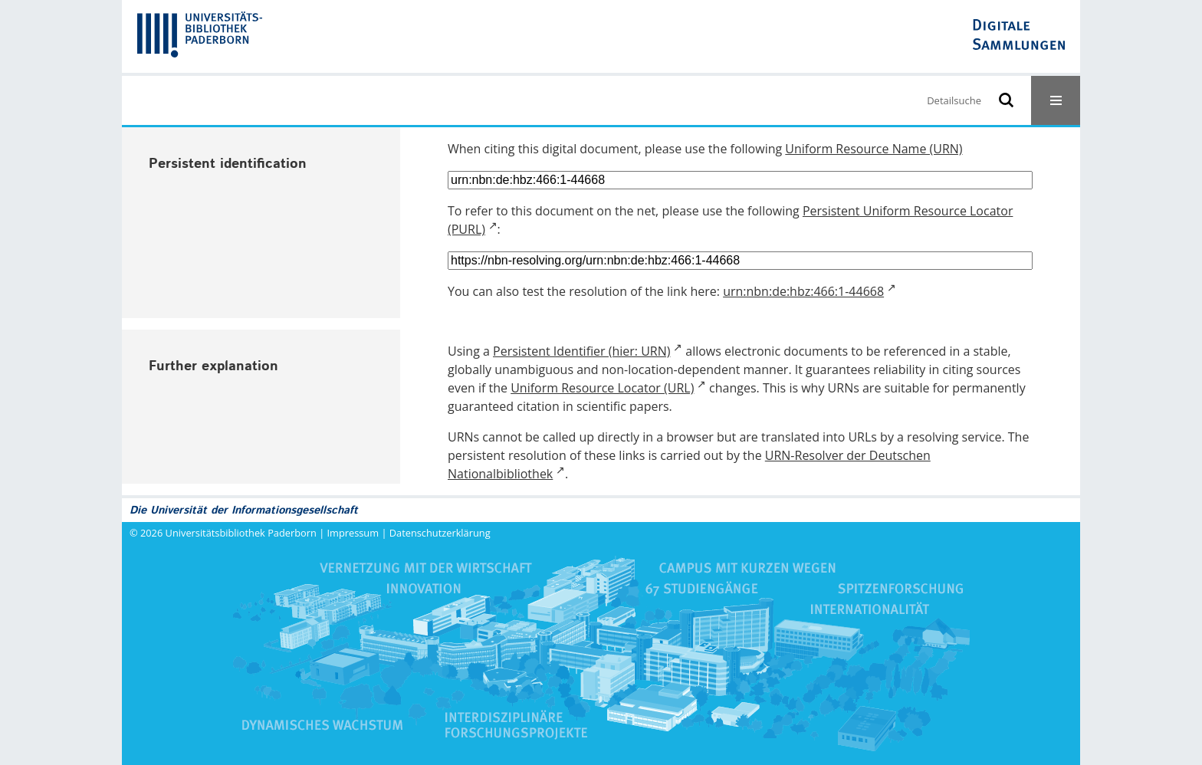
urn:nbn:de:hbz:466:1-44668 (803, 291)
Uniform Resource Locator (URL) (602, 387)
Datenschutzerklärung (440, 533)
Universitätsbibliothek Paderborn (241, 533)
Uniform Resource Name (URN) (873, 148)
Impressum (353, 533)
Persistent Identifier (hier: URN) (581, 351)
